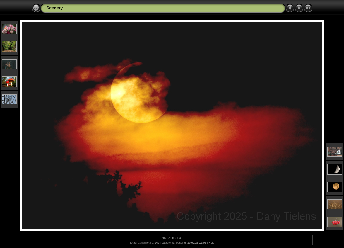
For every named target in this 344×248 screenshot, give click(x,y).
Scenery (55, 8)
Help (212, 242)
